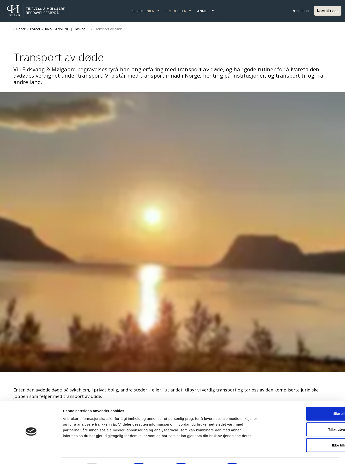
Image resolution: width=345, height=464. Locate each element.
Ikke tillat (305, 432)
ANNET (203, 10)
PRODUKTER (175, 10)
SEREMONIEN (143, 10)
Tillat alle (305, 401)
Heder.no (301, 10)
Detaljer (254, 454)
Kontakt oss (327, 11)
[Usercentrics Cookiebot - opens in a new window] (31, 454)
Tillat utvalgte (304, 417)
